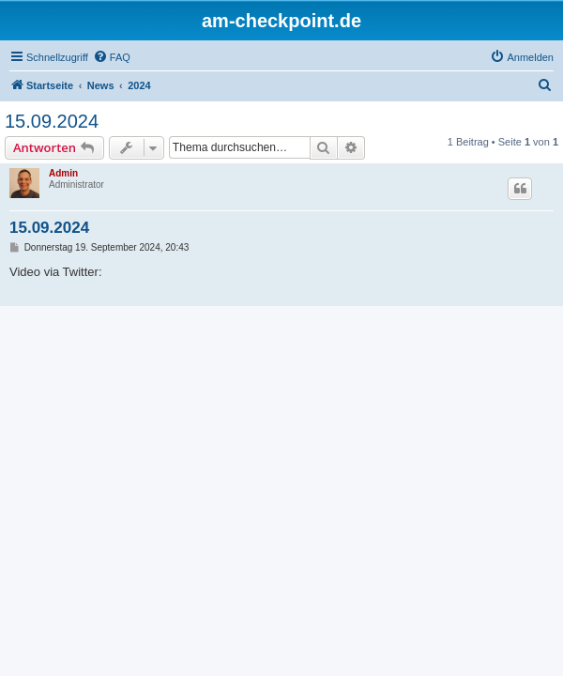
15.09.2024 (52, 121)
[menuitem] (111, 57)
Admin (63, 173)
